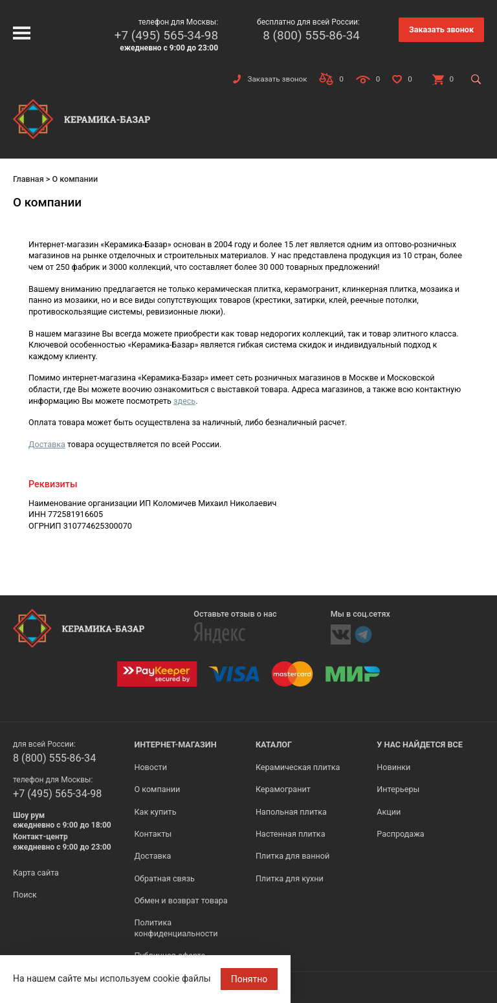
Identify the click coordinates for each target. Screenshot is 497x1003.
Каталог (274, 744)
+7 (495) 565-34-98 (166, 35)
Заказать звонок (441, 29)
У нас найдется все (420, 744)
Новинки (393, 767)
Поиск (25, 894)
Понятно (249, 979)
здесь (184, 401)
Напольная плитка (291, 812)
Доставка (46, 444)
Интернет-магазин (175, 744)
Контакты (152, 834)
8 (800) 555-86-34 (311, 35)
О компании (157, 789)
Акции (389, 812)
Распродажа (400, 834)
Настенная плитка (291, 834)
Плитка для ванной (292, 856)
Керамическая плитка (298, 767)
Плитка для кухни (290, 878)
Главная (28, 179)
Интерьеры (398, 789)
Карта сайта (36, 872)
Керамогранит (283, 789)
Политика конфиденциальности (175, 928)
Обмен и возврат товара (180, 900)
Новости (150, 767)
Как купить (155, 812)
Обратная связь (164, 878)
